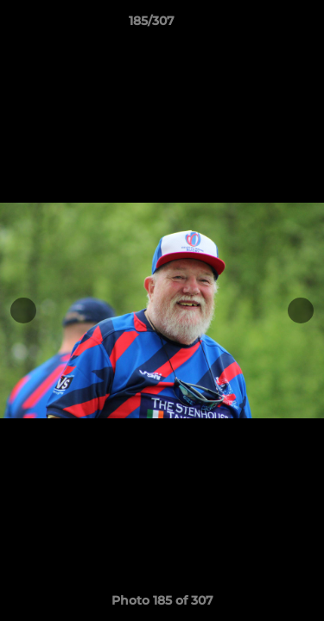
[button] (261, 25)
